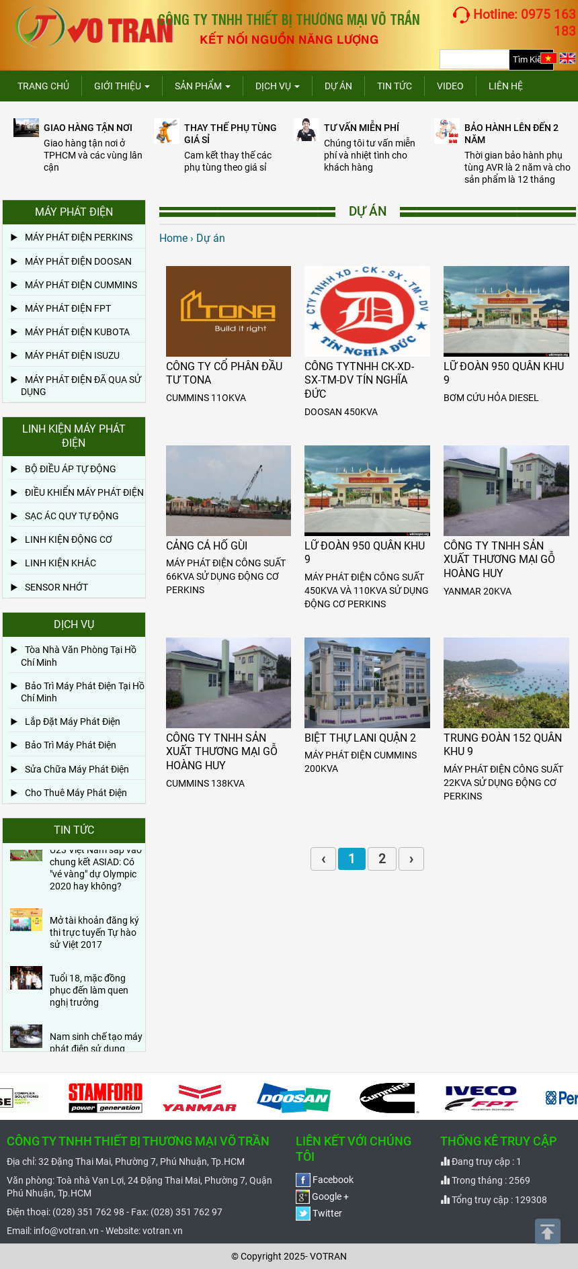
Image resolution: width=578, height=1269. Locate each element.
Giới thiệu (122, 86)
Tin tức (394, 86)
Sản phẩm (203, 86)
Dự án (338, 86)
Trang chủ (43, 86)
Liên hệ (506, 86)
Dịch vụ (277, 86)
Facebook (325, 1179)
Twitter (319, 1213)
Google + (322, 1196)
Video (450, 86)
